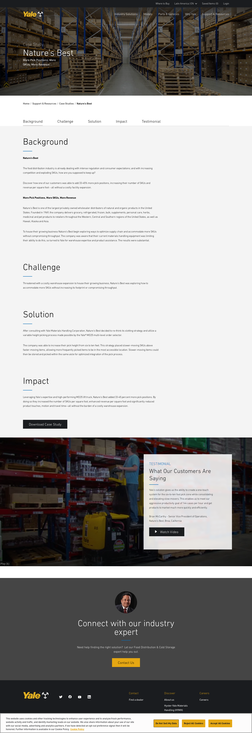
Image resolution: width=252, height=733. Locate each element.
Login (226, 3)
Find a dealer (136, 699)
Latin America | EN (185, 3)
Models (147, 14)
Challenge (65, 121)
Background (33, 121)
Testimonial (151, 121)
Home (26, 103)
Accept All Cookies (220, 724)
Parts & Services (168, 14)
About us (169, 699)
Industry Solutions (126, 14)
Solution (94, 121)
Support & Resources (215, 14)
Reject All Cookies (193, 724)
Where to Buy (162, 3)
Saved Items (210, 3)
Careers (204, 699)
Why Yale (190, 14)
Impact (121, 121)
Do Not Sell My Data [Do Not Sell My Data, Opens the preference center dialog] (166, 724)
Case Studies (66, 103)
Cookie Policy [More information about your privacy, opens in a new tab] (77, 730)
